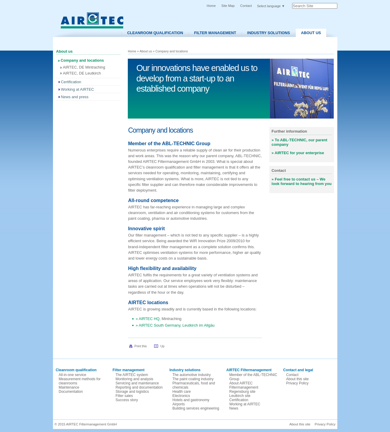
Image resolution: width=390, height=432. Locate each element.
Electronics (181, 396)
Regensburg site (242, 391)
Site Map (227, 5)
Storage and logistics (132, 391)
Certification (238, 400)
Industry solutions (268, 33)
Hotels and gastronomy (190, 400)
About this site (297, 379)
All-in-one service (72, 375)
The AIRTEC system (132, 375)
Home (211, 5)
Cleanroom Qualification (155, 33)
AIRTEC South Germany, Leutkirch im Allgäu (176, 325)
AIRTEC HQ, (150, 318)
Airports (178, 404)
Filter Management (215, 33)
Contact (246, 5)
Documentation (71, 391)
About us (311, 33)
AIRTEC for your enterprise (299, 153)
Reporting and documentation (139, 387)
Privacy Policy (297, 383)
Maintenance (69, 387)
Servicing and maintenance (137, 383)
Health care (181, 391)
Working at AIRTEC (244, 404)
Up (162, 346)
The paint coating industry (192, 379)
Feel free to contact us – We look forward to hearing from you (301, 181)
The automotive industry (191, 375)
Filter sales (124, 396)
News (233, 408)
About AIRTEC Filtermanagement (243, 385)
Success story (127, 400)
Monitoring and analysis (134, 379)
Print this (140, 346)
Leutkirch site (240, 396)
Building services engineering (195, 408)
